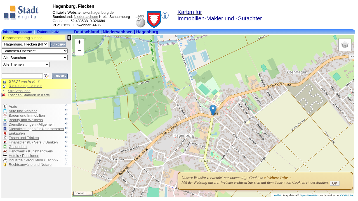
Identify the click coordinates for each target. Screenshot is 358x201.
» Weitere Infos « (277, 178)
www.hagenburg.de (98, 12)
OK (334, 183)
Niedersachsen (86, 17)
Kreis (140, 16)
